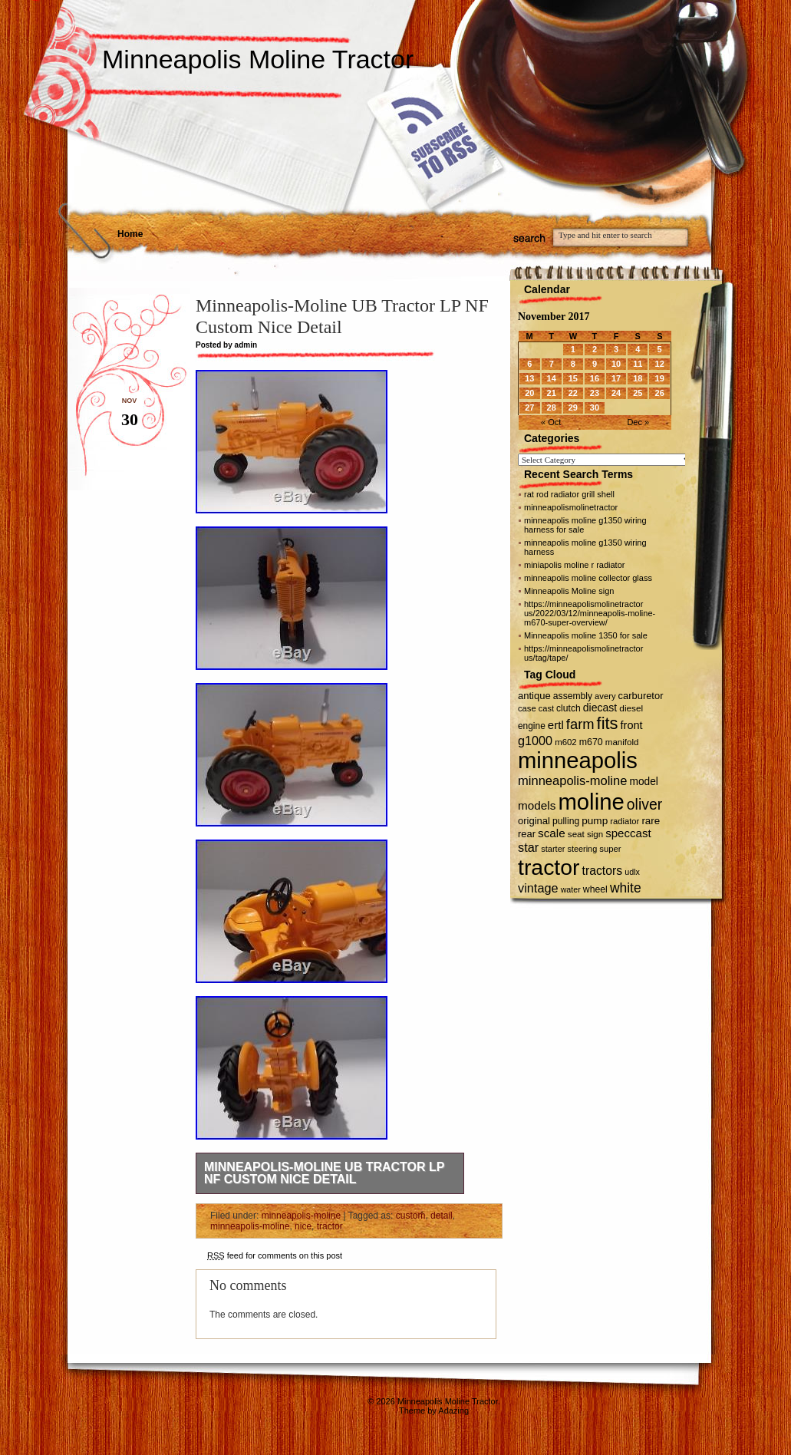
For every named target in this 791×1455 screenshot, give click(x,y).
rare (650, 820)
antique (534, 695)
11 (637, 363)
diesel (631, 708)
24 (616, 393)
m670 (591, 742)
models (536, 805)
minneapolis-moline (301, 1215)
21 (551, 393)
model (643, 781)
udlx (632, 871)
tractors (602, 870)
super (610, 848)
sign (595, 834)
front (632, 725)
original (534, 820)
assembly (572, 696)
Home (130, 234)
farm (580, 724)
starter (553, 848)
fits (607, 723)
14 (551, 378)
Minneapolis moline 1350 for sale (586, 635)
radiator (624, 821)
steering (583, 848)
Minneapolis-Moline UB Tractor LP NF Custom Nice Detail (324, 1173)
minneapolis (578, 760)
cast (546, 708)
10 (616, 363)
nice (303, 1226)
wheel (595, 889)
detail (441, 1215)
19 (659, 378)
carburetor (641, 695)
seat (576, 834)
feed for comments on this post (274, 1255)
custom (411, 1215)
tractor (330, 1226)
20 (529, 393)
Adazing (453, 1410)
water (571, 889)
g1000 (535, 740)
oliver (644, 804)
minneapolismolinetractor (571, 507)
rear (527, 834)
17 (616, 378)
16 (594, 378)
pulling (565, 821)
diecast (600, 707)
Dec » (638, 422)
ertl (556, 724)
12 (659, 363)
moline (591, 801)
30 (594, 407)
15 (573, 378)
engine (531, 726)
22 (573, 393)
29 (573, 407)
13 (529, 378)
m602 (566, 742)
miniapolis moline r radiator (574, 564)
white (625, 888)
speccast (628, 833)
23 (594, 393)
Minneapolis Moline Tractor (258, 59)
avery (605, 696)
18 (637, 378)
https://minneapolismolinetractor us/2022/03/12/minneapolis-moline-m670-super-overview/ (589, 613)
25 (637, 393)
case (527, 708)
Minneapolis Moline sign (569, 591)
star (528, 847)
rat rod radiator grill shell (569, 494)
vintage (538, 888)
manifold (622, 742)
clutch (568, 708)
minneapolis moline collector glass (588, 577)
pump (595, 820)
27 (529, 407)
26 (659, 393)
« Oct (551, 422)
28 (551, 407)
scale (551, 833)
